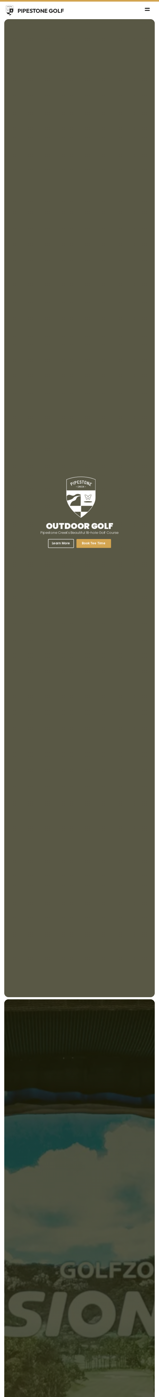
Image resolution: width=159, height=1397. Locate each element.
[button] (148, 10)
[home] (34, 10)
